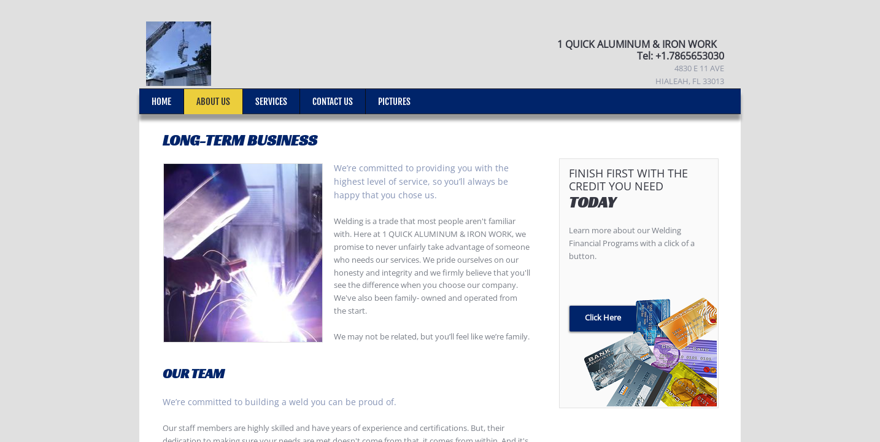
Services (271, 101)
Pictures (394, 101)
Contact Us (332, 101)
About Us (213, 101)
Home (161, 101)
